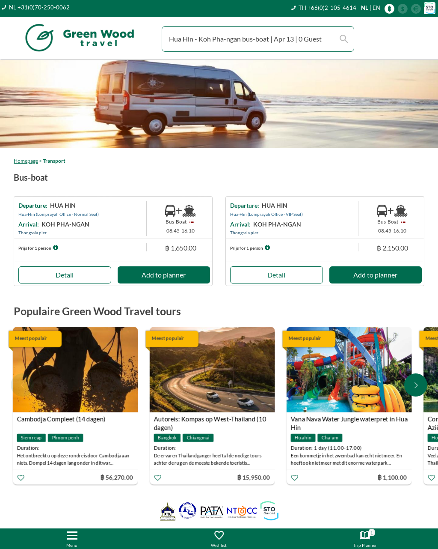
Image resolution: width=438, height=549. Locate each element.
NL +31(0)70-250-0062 (39, 7)
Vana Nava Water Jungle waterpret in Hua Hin (350, 420)
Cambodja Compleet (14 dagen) (62, 419)
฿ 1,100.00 (393, 477)
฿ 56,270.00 (118, 477)
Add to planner (164, 275)
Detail (65, 275)
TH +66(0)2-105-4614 (327, 7)
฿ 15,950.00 (255, 477)
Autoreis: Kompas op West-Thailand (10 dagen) (211, 420)
